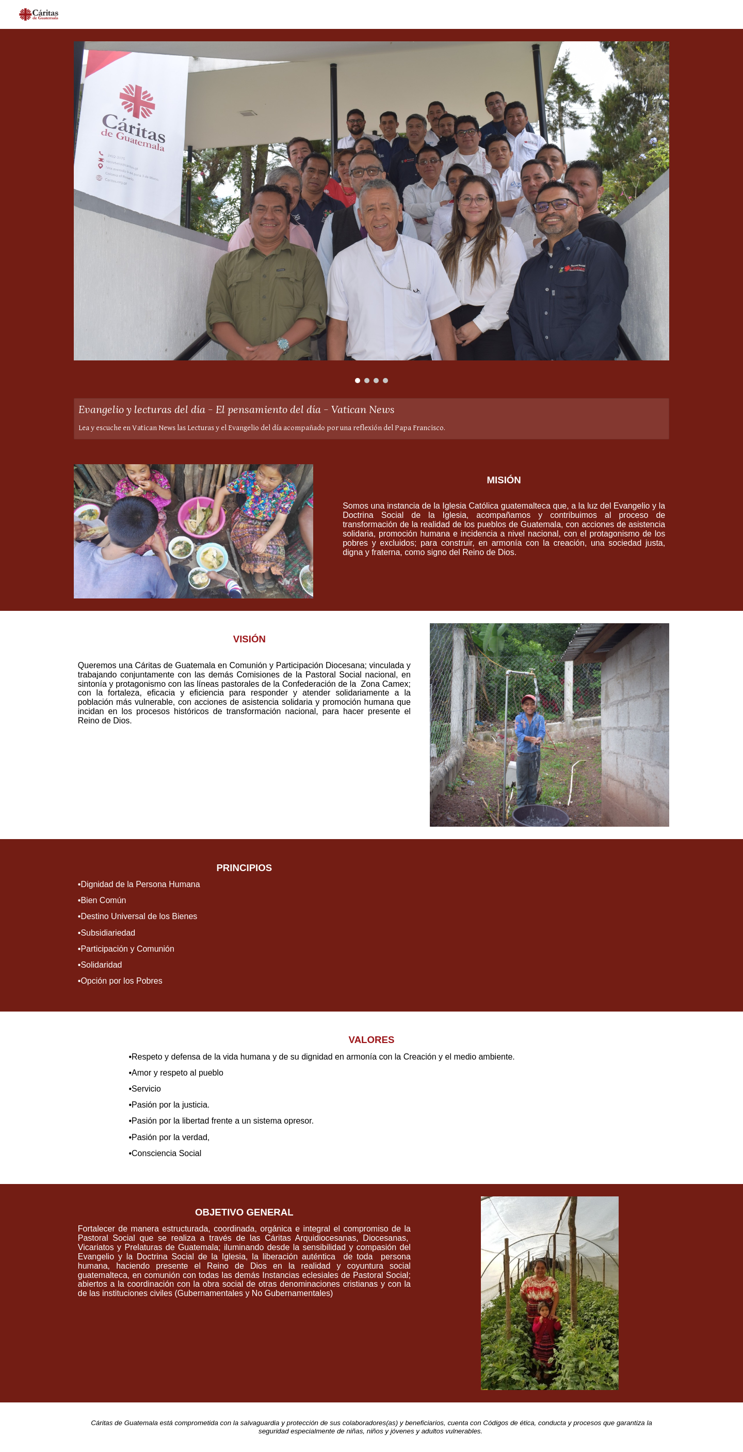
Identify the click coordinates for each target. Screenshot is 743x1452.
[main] (498, 517)
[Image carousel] (371, 212)
